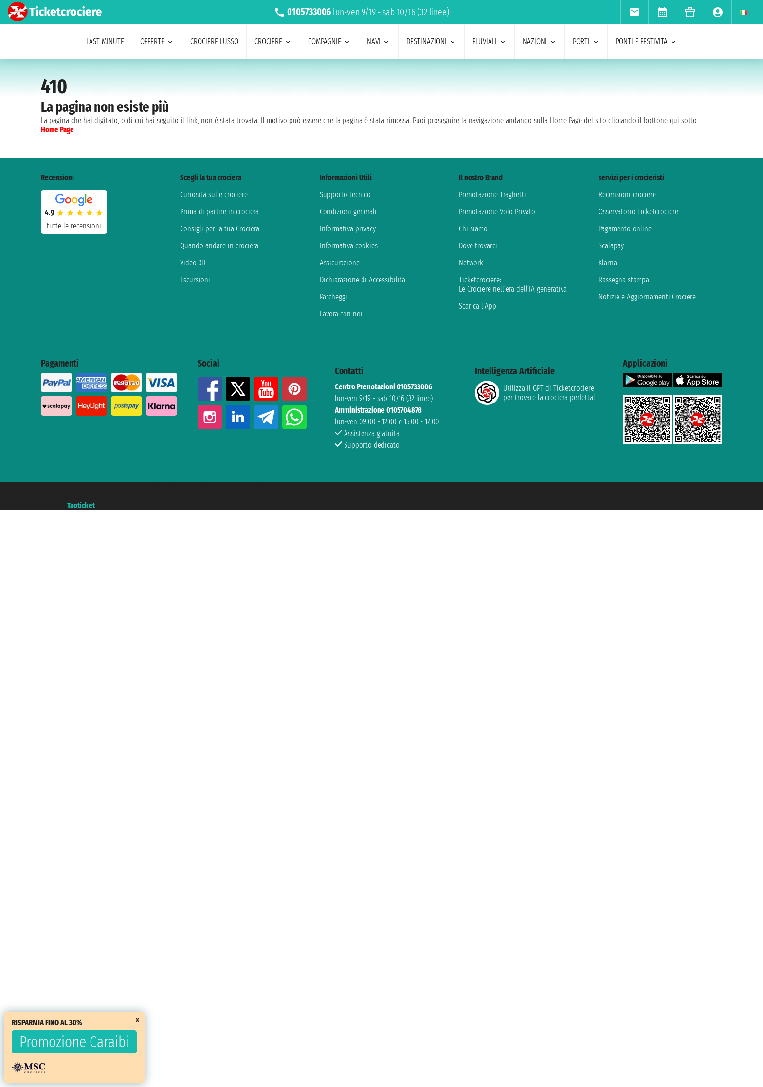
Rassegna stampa (624, 279)
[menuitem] (634, 12)
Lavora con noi (341, 313)
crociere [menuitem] (273, 41)
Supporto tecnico (345, 194)
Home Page (57, 129)
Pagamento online (625, 228)
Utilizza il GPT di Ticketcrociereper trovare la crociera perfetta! (535, 393)
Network (471, 262)
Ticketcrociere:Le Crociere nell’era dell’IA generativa (513, 284)
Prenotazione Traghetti (492, 194)
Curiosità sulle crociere (214, 194)
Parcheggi (333, 296)
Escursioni (195, 279)
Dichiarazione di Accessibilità (362, 279)
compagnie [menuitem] (329, 41)
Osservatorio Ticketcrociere (638, 211)
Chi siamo (473, 228)
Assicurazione (340, 262)
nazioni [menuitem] (540, 41)
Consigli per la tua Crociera (219, 228)
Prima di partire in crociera (219, 211)
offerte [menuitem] (157, 41)
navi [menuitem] (378, 41)
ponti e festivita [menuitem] (646, 41)
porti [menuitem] (586, 41)
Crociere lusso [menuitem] (214, 41)
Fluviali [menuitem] (489, 41)
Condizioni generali (348, 211)
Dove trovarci (478, 245)
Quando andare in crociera (219, 245)
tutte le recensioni (74, 225)
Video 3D (192, 262)
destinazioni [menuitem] (431, 41)
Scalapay (611, 245)
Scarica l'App (477, 306)
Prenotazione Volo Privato (497, 211)
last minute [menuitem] (105, 41)
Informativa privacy (348, 228)
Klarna (608, 262)
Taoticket (81, 505)
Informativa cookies (349, 245)
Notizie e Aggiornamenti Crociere (647, 296)
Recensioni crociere (627, 194)
